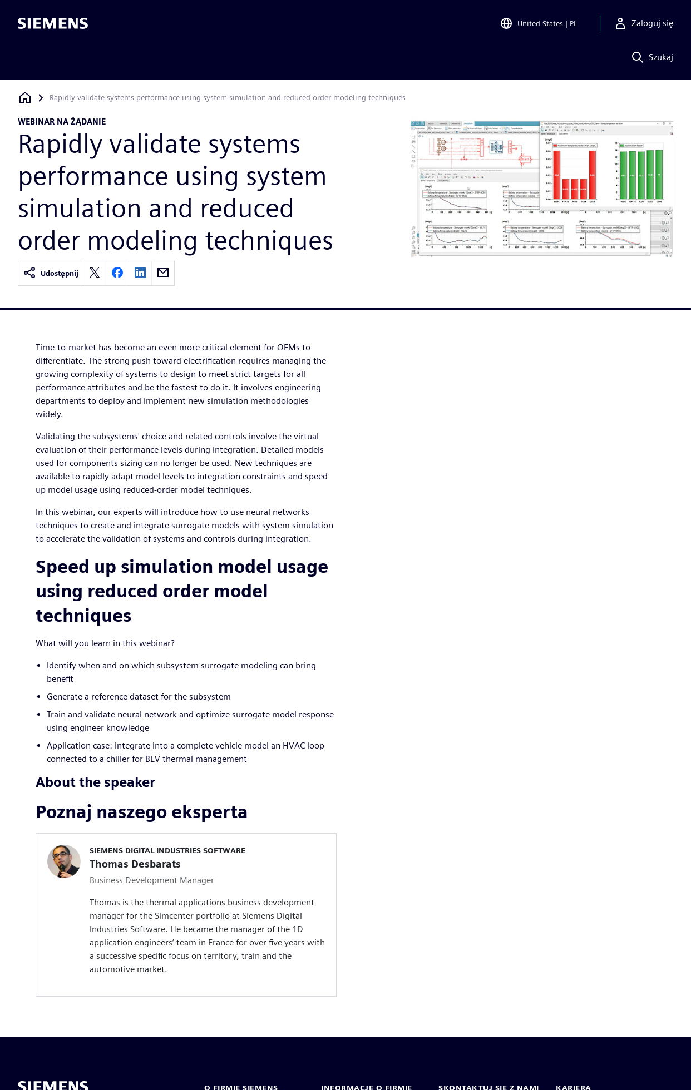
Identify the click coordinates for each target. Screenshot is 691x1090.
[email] (163, 273)
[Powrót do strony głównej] (25, 98)
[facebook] (117, 273)
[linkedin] (140, 273)
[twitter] (94, 273)
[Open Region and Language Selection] (538, 24)
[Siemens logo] (53, 24)
